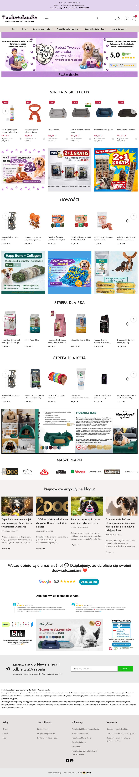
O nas (4, 729)
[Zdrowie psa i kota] (42, 29)
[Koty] (25, 29)
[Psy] (15, 29)
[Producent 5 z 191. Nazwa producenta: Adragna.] (78, 471)
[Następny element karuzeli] (136, 471)
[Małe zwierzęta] (119, 29)
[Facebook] (67, 760)
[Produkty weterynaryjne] (69, 29)
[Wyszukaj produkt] (70, 18)
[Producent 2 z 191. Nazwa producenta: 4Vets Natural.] (27, 471)
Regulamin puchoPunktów (117, 729)
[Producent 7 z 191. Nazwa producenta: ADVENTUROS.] (111, 471)
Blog (4, 738)
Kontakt (5, 733)
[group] (69, 54)
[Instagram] (71, 760)
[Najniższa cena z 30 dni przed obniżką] (20, 139)
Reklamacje (77, 746)
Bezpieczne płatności (46, 733)
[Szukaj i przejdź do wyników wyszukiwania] (96, 18)
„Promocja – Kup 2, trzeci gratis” (121, 733)
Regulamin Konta (79, 742)
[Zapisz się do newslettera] (94, 668)
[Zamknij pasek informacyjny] (136, 5)
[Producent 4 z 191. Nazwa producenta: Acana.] (61, 471)
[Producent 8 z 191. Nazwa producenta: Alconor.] (128, 471)
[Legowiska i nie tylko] (95, 29)
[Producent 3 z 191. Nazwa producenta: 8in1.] (44, 471)
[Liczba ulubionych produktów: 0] (127, 18)
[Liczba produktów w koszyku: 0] (134, 18)
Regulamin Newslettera (81, 738)
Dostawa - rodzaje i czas (47, 738)
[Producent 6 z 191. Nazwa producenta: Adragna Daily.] (94, 471)
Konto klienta (42, 729)
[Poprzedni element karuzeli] (3, 471)
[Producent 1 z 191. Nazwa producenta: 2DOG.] (10, 471)
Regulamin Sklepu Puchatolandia (85, 729)
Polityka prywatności (80, 733)
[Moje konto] (118, 18)
